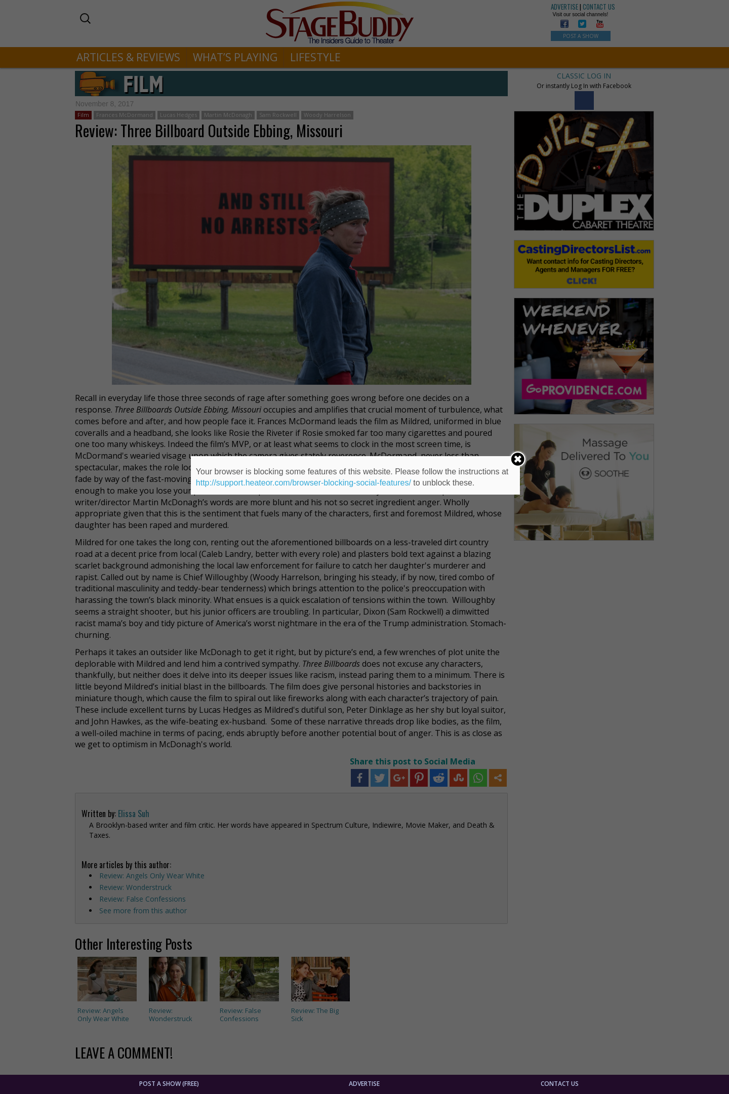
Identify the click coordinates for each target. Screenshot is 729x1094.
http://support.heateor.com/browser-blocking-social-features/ (303, 482)
